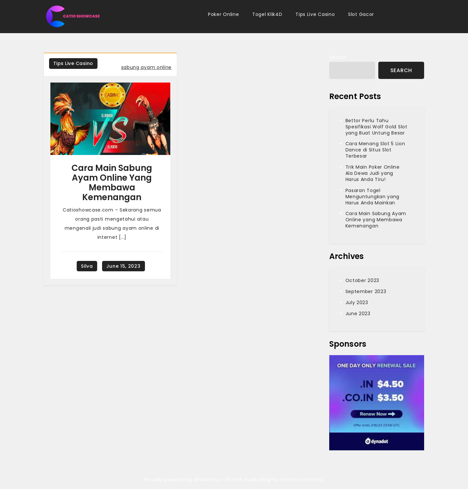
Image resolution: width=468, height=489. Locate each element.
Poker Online (223, 14)
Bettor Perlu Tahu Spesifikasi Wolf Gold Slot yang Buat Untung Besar (376, 126)
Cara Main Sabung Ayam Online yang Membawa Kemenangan (112, 182)
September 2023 (365, 291)
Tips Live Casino (315, 14)
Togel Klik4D (267, 14)
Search (337, 57)
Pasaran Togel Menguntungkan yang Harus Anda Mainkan (372, 196)
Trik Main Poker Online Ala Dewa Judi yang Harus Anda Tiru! (372, 173)
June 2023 (357, 313)
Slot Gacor (361, 14)
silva (87, 266)
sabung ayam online (146, 67)
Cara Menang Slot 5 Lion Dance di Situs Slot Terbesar (375, 149)
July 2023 (356, 302)
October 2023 (362, 280)
